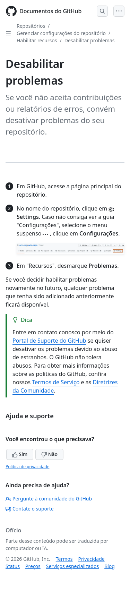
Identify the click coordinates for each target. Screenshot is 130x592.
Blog (109, 566)
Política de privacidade (27, 467)
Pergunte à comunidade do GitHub (49, 498)
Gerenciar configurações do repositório (61, 33)
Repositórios (31, 26)
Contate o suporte (30, 508)
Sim (19, 454)
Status (13, 566)
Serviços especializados (72, 566)
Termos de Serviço (55, 382)
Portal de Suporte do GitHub (49, 340)
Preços (33, 566)
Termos (64, 559)
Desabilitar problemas (89, 40)
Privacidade (91, 559)
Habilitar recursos (37, 40)
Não (49, 454)
